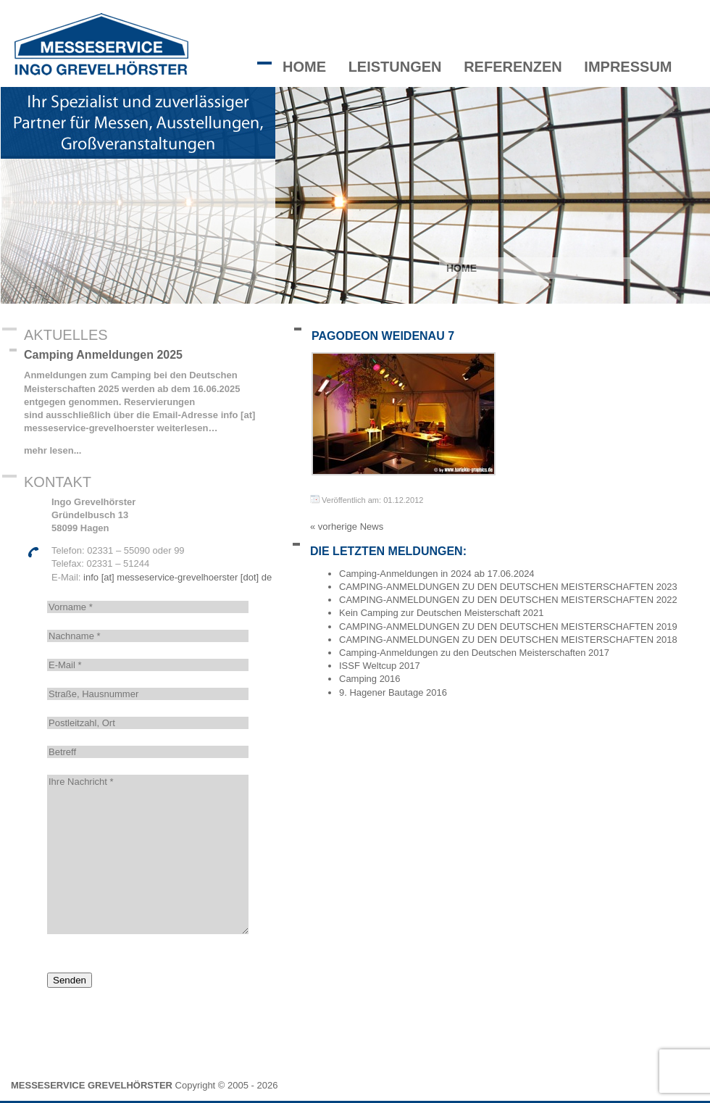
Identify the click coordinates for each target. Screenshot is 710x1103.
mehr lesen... (52, 450)
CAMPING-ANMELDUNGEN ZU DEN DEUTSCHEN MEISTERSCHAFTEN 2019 (508, 626)
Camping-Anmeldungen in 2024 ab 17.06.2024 (437, 573)
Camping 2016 (370, 678)
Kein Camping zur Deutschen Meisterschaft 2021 (441, 612)
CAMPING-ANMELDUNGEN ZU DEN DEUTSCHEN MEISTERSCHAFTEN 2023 (508, 586)
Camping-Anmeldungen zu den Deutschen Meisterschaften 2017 (474, 652)
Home (304, 67)
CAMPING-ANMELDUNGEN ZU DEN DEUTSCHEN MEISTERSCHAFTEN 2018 (508, 639)
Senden (69, 980)
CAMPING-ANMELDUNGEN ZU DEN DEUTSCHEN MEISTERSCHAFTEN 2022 (508, 599)
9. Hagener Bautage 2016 (393, 692)
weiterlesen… (185, 428)
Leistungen (395, 67)
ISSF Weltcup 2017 (379, 665)
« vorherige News (346, 526)
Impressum (628, 67)
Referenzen (513, 67)
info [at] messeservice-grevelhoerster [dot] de (177, 577)
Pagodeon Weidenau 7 (383, 336)
